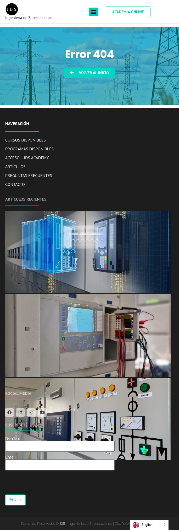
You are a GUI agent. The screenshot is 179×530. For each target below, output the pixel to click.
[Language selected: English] (149, 525)
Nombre (60, 443)
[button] (93, 12)
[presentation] (45, 484)
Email (60, 461)
